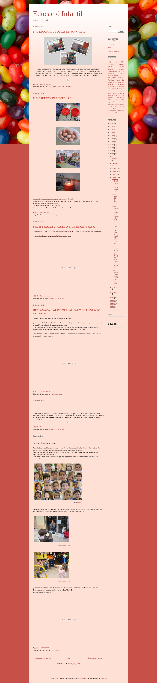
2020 (112, 129)
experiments (114, 88)
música (52, 394)
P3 (51, 86)
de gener (115, 292)
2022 (112, 123)
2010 (112, 301)
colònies (121, 86)
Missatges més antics (94, 658)
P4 (51, 650)
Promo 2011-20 (119, 95)
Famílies (111, 80)
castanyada (120, 97)
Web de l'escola (113, 51)
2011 (112, 298)
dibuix (52, 298)
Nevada (110, 95)
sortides (61, 298)
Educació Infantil (58, 14)
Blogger (103, 678)
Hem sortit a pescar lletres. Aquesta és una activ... (115, 276)
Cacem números (119, 104)
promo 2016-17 (118, 78)
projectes (121, 84)
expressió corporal (114, 102)
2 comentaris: (45, 648)
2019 (112, 132)
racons (116, 91)
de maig (115, 171)
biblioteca (121, 82)
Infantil (110, 67)
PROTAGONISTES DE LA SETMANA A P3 (59, 31)
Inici (68, 658)
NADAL (121, 67)
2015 (112, 145)
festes (118, 80)
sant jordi (111, 104)
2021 (112, 126)
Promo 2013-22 (118, 108)
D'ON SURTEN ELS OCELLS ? (52, 98)
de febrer (115, 287)
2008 (112, 307)
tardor (121, 65)
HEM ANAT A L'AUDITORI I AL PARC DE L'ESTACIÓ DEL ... (115, 234)
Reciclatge (111, 110)
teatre (110, 93)
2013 (112, 151)
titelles (115, 93)
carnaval (110, 97)
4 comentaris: (45, 212)
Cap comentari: (45, 84)
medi (122, 102)
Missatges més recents (43, 658)
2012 (112, 154)
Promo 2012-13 (112, 106)
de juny (115, 168)
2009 (112, 304)
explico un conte (116, 99)
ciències (53, 215)
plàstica (110, 75)
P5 (56, 298)
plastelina (115, 113)
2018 (112, 136)
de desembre (115, 157)
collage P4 (80, 502)
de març (115, 177)
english (121, 69)
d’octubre (115, 163)
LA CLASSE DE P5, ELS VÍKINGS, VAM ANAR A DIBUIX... (115, 257)
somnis (121, 113)
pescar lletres (66, 545)
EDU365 (111, 44)
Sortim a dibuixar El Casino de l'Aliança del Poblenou (64, 226)
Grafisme (121, 93)
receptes (121, 91)
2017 (112, 139)
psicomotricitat (113, 86)
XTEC (110, 47)
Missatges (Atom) (74, 663)
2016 (112, 142)
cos (109, 88)
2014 (112, 148)
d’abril (114, 174)
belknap (82, 678)
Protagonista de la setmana (62, 86)
